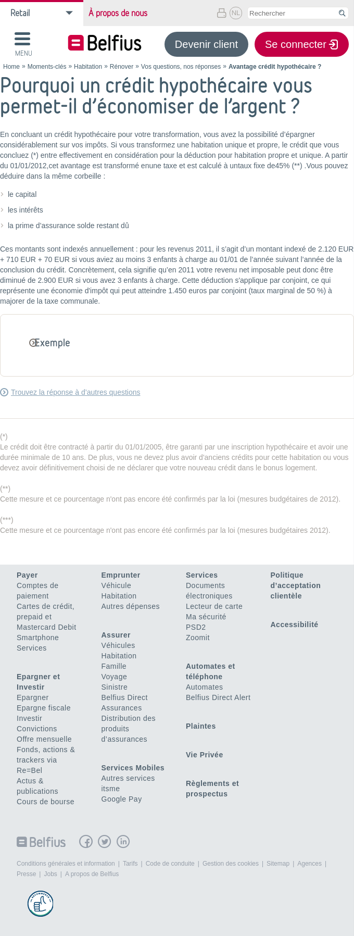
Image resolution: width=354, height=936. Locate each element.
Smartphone (38, 637)
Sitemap (278, 863)
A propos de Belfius (92, 874)
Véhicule (117, 585)
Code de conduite (170, 863)
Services (32, 648)
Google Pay (122, 799)
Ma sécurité (206, 617)
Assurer (116, 635)
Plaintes (201, 726)
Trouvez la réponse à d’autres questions (76, 392)
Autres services (128, 778)
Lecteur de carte (214, 606)
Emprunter (121, 575)
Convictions (37, 729)
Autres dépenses (131, 606)
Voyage (115, 676)
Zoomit (198, 637)
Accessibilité (295, 624)
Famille (114, 666)
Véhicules (118, 645)
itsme (111, 788)
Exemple (52, 342)
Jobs (50, 874)
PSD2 (196, 627)
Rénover (121, 66)
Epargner (33, 697)
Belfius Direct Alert (218, 697)
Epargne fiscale (44, 708)
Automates (204, 687)
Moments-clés (47, 66)
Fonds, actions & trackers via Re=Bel (46, 760)
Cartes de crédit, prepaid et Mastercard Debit (47, 616)
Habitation (88, 66)
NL (236, 13)
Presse (26, 874)
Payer (27, 575)
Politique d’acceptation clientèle (296, 585)
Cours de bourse (45, 801)
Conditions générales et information (66, 863)
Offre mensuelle (44, 739)
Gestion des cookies (231, 863)
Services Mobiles (133, 768)
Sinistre (115, 687)
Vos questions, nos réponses (181, 66)
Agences (309, 863)
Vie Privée (204, 755)
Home (11, 66)
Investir (29, 718)
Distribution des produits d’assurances (129, 728)
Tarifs (130, 863)
